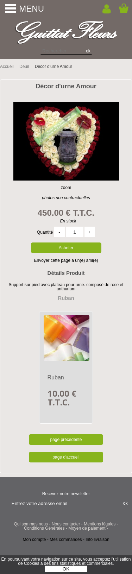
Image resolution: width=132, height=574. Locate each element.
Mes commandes (66, 539)
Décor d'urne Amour (66, 86)
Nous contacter (66, 524)
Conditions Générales (44, 528)
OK (66, 569)
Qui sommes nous (31, 524)
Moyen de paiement (86, 528)
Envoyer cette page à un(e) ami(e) (66, 260)
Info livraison (97, 539)
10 (62, 397)
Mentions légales (99, 524)
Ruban (56, 377)
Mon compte (34, 539)
